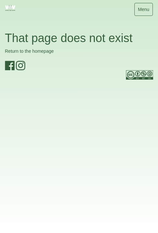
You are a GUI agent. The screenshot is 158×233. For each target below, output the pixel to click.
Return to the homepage (29, 51)
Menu (145, 11)
